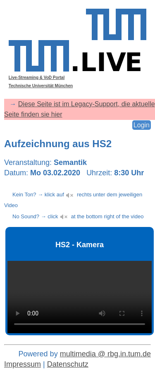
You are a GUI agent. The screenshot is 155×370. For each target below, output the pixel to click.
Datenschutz (67, 364)
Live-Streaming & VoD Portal (36, 77)
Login (142, 125)
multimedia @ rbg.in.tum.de (105, 354)
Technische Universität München (41, 86)
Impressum (22, 364)
